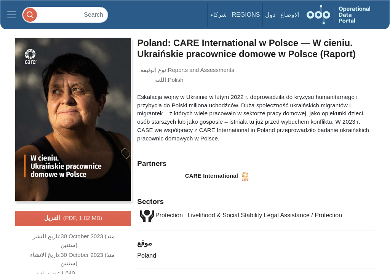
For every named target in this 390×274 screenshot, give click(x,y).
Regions (246, 14)
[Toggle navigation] (12, 15)
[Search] (65, 14)
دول (270, 14)
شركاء (218, 14)
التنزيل (73, 218)
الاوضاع (289, 14)
